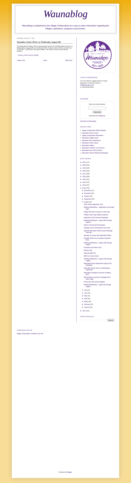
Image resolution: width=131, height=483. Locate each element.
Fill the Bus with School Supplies (94, 282)
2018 (84, 171)
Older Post (68, 60)
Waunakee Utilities (88, 145)
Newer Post (21, 60)
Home (45, 60)
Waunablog (65, 13)
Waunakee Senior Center (90, 133)
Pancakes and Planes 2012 (93, 247)
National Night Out (90, 253)
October (87, 196)
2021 (84, 162)
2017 (84, 174)
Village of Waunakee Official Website (94, 130)
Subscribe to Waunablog (88, 121)
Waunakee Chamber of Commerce (93, 148)
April (85, 298)
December (87, 190)
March (86, 301)
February (87, 304)
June (86, 293)
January (87, 307)
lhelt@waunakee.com (87, 85)
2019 (84, 168)
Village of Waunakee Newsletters (92, 135)
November (87, 193)
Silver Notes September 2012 (93, 204)
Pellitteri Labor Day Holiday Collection (96, 215)
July (85, 290)
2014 (84, 182)
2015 (84, 179)
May (85, 296)
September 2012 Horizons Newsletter (96, 217)
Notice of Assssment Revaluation (94, 225)
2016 (84, 176)
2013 (84, 185)
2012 (84, 188)
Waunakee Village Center (90, 138)
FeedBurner (101, 116)
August (86, 202)
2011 (84, 311)
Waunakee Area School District (92, 150)
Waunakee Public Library (90, 143)
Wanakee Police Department (91, 140)
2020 (84, 165)
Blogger (69, 472)
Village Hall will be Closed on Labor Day (97, 212)
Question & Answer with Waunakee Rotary (97, 235)
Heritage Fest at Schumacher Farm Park (97, 228)
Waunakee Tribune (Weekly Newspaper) (95, 153)
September (88, 199)
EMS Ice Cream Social (91, 256)
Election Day (88, 250)
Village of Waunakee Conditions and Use (30, 333)
